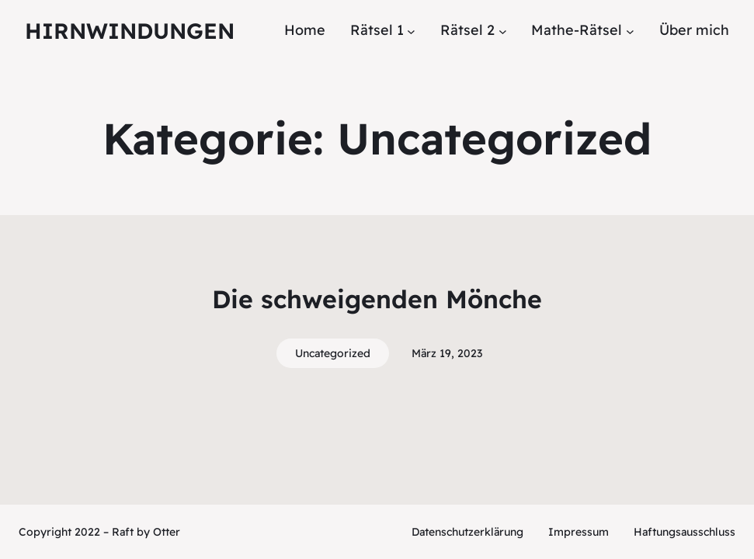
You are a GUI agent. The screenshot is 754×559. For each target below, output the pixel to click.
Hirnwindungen (130, 30)
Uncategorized (332, 353)
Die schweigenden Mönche (377, 298)
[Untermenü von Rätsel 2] (503, 30)
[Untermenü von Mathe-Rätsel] (630, 30)
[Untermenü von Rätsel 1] (411, 30)
